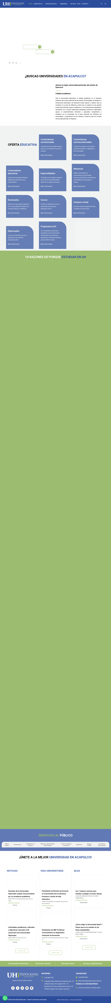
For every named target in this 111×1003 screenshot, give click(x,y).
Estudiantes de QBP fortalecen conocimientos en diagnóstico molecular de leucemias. (53, 932)
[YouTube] (27, 988)
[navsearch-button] (101, 4)
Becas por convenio (43, 963)
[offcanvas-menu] (105, 4)
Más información (46, 155)
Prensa (15, 905)
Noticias (73, 3)
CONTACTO (85, 3)
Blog (78, 3)
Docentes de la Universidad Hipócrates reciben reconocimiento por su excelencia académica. (21, 893)
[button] (95, 63)
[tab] (10, 63)
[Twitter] (17, 988)
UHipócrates (83, 902)
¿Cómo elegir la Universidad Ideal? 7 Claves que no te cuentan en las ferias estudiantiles (88, 927)
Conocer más (22, 951)
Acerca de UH (39, 3)
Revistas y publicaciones (92, 963)
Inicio (30, 3)
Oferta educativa (51, 3)
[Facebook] (13, 988)
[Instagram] (22, 988)
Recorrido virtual (67, 963)
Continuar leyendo (14, 903)
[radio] (31, 988)
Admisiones (64, 3)
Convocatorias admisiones (18, 963)
